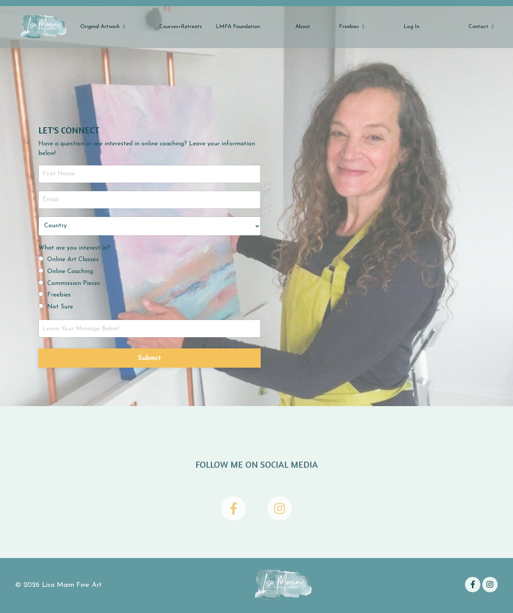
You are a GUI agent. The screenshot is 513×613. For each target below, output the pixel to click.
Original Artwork (102, 27)
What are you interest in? (74, 248)
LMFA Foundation (238, 27)
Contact (481, 27)
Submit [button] (149, 358)
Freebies (351, 27)
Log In (411, 27)
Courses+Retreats (180, 27)
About (302, 27)
